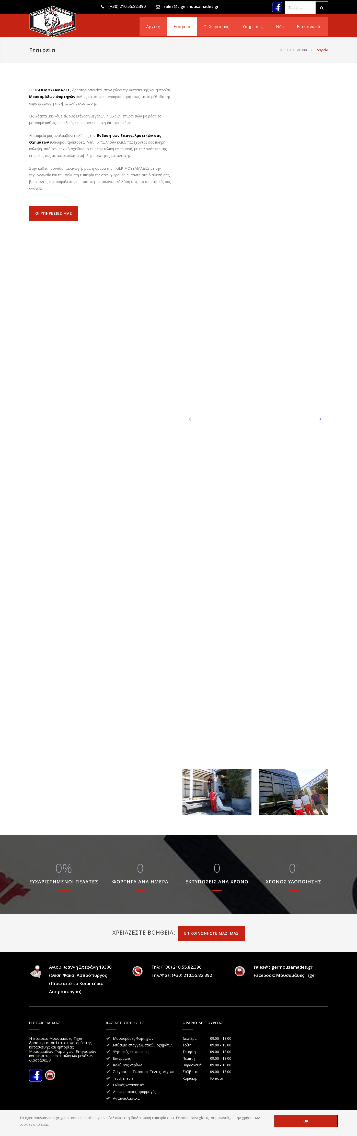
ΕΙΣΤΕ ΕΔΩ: (287, 50)
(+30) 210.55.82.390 (127, 6)
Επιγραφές (122, 1058)
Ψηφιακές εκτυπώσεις (131, 1051)
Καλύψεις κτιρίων (127, 1065)
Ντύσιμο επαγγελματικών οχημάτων (143, 1045)
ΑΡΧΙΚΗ (302, 50)
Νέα (280, 26)
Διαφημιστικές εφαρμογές (134, 1091)
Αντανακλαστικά (126, 1098)
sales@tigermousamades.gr (191, 6)
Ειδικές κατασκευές (128, 1085)
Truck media (123, 1078)
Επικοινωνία (309, 26)
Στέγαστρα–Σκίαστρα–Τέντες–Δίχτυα (143, 1071)
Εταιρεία (182, 26)
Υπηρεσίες (253, 26)
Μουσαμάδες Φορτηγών (133, 1038)
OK (305, 1121)
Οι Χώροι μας (216, 26)
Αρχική (153, 26)
